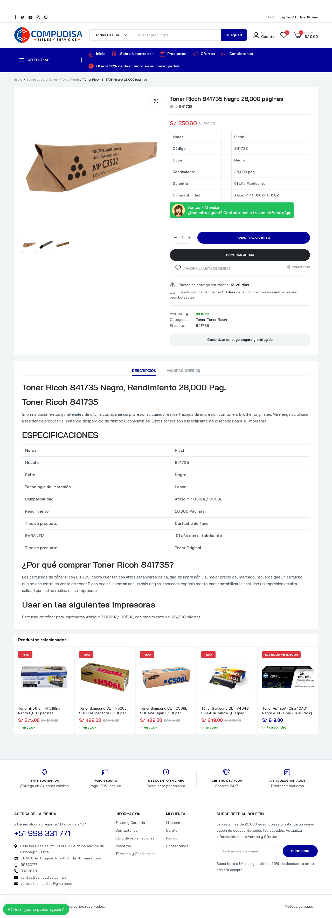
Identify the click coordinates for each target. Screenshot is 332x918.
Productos (173, 54)
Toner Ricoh (70, 79)
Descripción (144, 370)
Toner (53, 79)
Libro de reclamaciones (135, 838)
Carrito (172, 830)
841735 (202, 325)
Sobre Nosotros (130, 54)
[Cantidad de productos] (182, 238)
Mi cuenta (174, 822)
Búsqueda (234, 37)
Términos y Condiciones (135, 853)
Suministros (35, 79)
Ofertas (204, 54)
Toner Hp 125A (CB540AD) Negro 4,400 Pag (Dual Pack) (287, 710)
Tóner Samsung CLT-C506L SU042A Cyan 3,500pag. (163, 710)
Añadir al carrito (254, 237)
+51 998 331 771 (42, 833)
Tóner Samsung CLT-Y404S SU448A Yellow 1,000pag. (225, 710)
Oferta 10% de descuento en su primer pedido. (134, 66)
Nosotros (123, 846)
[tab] (144, 372)
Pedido (171, 838)
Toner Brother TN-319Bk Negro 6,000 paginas (39, 710)
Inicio (97, 54)
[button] (156, 101)
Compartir (301, 267)
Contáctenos (237, 54)
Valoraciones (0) (183, 370)
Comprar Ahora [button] (240, 255)
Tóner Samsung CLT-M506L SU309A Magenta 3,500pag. (103, 710)
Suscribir (300, 851)
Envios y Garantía (130, 822)
